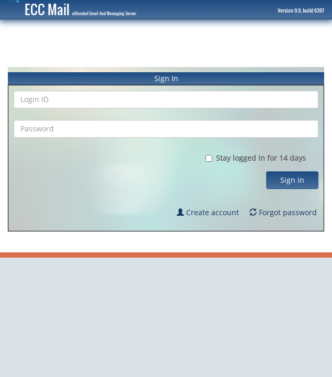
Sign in (292, 180)
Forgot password (283, 212)
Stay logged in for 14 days (261, 158)
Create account (208, 212)
